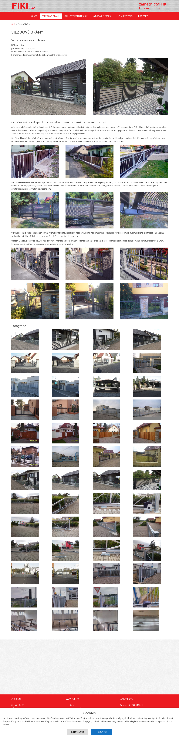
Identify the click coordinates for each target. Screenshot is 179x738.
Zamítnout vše (77, 732)
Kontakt (143, 16)
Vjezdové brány (50, 16)
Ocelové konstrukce (76, 16)
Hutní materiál (124, 16)
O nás (34, 16)
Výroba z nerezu (102, 16)
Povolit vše (102, 732)
